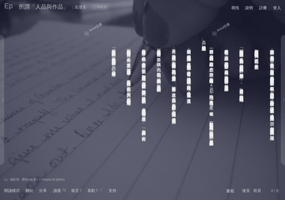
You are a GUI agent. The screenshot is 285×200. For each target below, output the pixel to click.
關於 (29, 190)
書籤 (230, 191)
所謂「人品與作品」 (44, 7)
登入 (277, 8)
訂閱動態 (100, 7)
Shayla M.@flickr (53, 179)
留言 (75, 190)
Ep (8, 6)
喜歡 (91, 190)
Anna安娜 (95, 27)
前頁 (257, 190)
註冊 (263, 8)
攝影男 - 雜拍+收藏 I (24, 179)
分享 (43, 190)
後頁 (246, 190)
